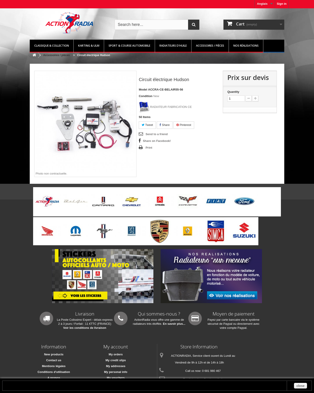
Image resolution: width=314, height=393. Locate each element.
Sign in (282, 3)
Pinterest (183, 125)
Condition (145, 96)
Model (143, 89)
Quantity (233, 91)
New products (54, 354)
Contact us (53, 360)
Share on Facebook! (157, 141)
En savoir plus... (174, 323)
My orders (116, 354)
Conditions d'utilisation (54, 372)
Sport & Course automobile (129, 46)
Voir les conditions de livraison (84, 327)
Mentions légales (54, 366)
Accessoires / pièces (210, 46)
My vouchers (116, 377)
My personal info (115, 372)
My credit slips (116, 360)
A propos (53, 377)
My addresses (115, 366)
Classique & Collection (51, 46)
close (300, 386)
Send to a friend (157, 134)
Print (149, 147)
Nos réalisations (246, 46)
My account (115, 346)
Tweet (147, 125)
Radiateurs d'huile (173, 46)
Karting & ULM (88, 46)
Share (165, 125)
